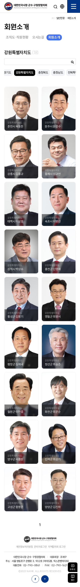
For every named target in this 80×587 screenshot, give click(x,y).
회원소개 (54, 37)
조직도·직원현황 (17, 37)
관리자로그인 (40, 546)
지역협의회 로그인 (56, 546)
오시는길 (38, 37)
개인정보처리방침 (24, 546)
